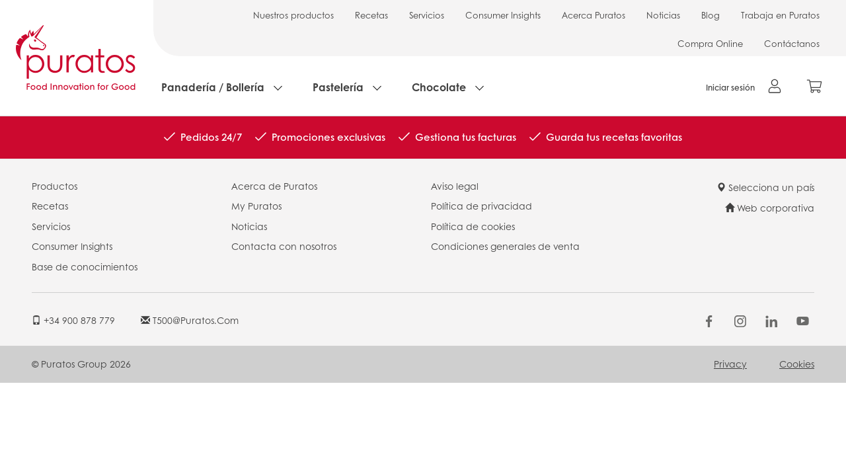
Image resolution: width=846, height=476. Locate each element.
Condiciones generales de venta (505, 246)
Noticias (663, 15)
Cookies (796, 363)
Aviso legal (455, 185)
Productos (54, 185)
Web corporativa (769, 207)
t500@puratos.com (190, 320)
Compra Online (710, 43)
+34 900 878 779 (73, 320)
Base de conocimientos (84, 266)
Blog (710, 15)
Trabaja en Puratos (780, 15)
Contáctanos (792, 43)
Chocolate (439, 87)
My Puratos (256, 205)
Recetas (371, 15)
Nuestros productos (293, 15)
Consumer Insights (503, 15)
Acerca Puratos (593, 15)
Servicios (426, 15)
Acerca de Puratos (274, 185)
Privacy (730, 363)
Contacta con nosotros (283, 246)
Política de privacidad (481, 205)
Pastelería (338, 87)
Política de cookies (473, 226)
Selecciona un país (765, 187)
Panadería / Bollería (212, 87)
